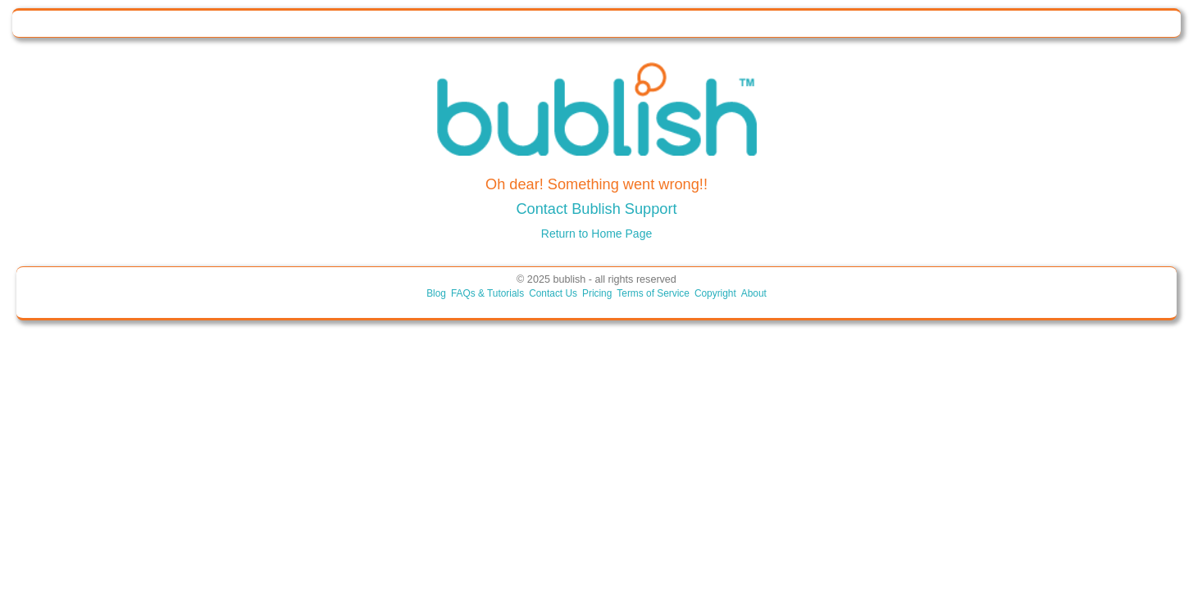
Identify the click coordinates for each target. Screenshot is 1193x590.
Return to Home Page (596, 233)
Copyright (715, 293)
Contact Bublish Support (596, 209)
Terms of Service (653, 293)
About (754, 293)
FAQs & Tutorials (487, 293)
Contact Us (553, 293)
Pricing (597, 293)
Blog (436, 293)
